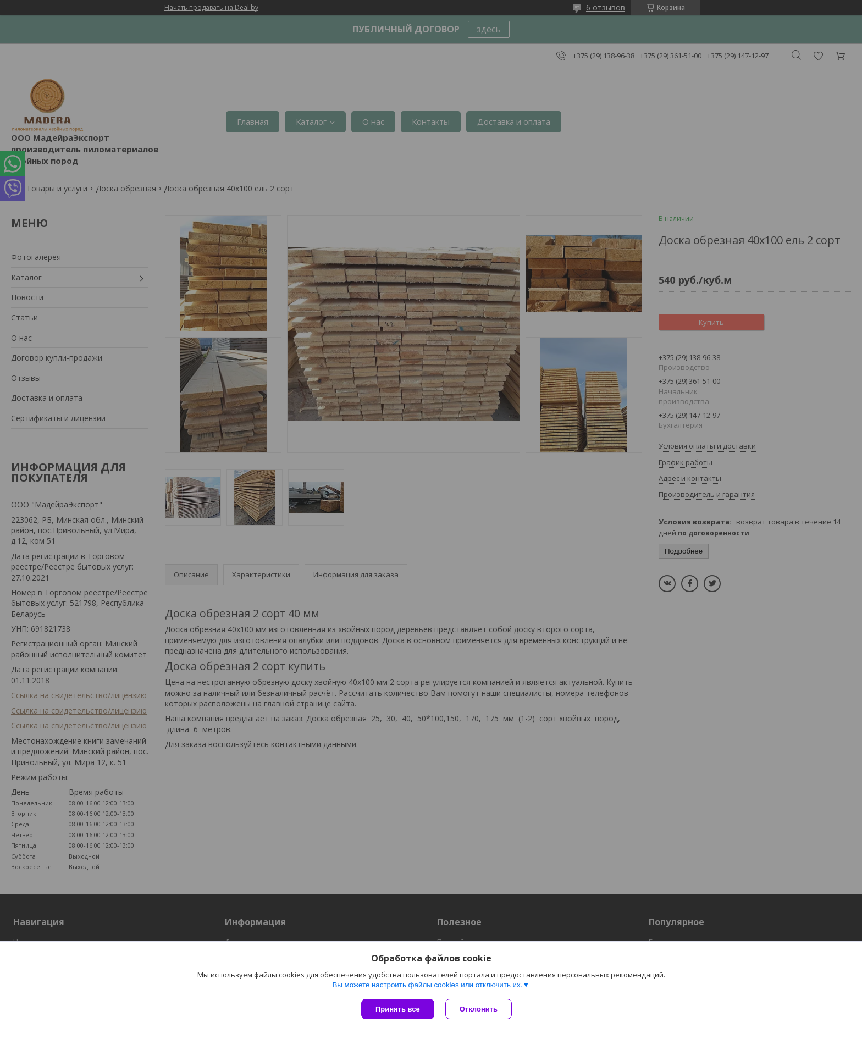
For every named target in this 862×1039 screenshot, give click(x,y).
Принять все (397, 1009)
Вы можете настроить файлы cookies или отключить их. (427, 985)
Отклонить (479, 1009)
